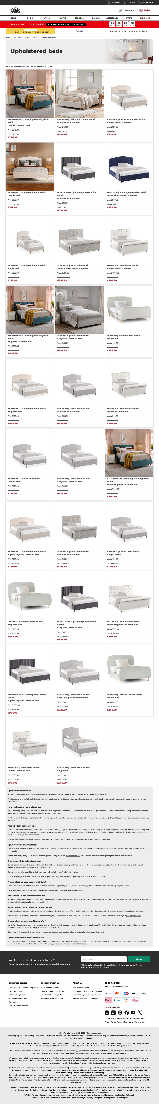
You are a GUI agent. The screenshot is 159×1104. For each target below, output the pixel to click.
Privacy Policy (122, 1018)
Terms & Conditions (125, 1022)
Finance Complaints (29, 988)
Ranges (95, 18)
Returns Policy (14, 1002)
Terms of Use (140, 1022)
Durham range (14, 872)
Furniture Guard (15, 991)
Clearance (145, 18)
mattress (34, 932)
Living (47, 18)
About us (76, 988)
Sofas (63, 18)
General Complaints (17, 995)
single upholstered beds (79, 832)
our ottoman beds (73, 856)
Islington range (61, 877)
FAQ (19, 988)
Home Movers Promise (18, 998)
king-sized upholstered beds (129, 832)
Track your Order (56, 998)
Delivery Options (52, 988)
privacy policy (129, 965)
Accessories (112, 18)
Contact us (13, 988)
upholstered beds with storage (59, 848)
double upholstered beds (104, 832)
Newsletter (45, 998)
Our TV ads (84, 988)
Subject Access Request (18, 1006)
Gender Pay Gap (79, 991)
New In (13, 18)
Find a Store (59, 991)
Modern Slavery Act (94, 991)
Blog (43, 988)
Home (8, 37)
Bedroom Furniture (22, 37)
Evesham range (121, 865)
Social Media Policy (137, 1018)
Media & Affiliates (80, 998)
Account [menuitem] (126, 10)
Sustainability (78, 995)
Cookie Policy (110, 1018)
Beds (35, 37)
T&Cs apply (121, 1053)
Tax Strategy (89, 995)
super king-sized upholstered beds (31, 839)
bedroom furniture (133, 916)
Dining (30, 18)
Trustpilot (79, 31)
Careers (98, 995)
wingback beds (107, 911)
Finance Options (47, 991)
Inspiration (59, 995)
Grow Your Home (47, 995)
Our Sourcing (92, 998)
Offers (128, 18)
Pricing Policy (110, 1022)
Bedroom (79, 18)
